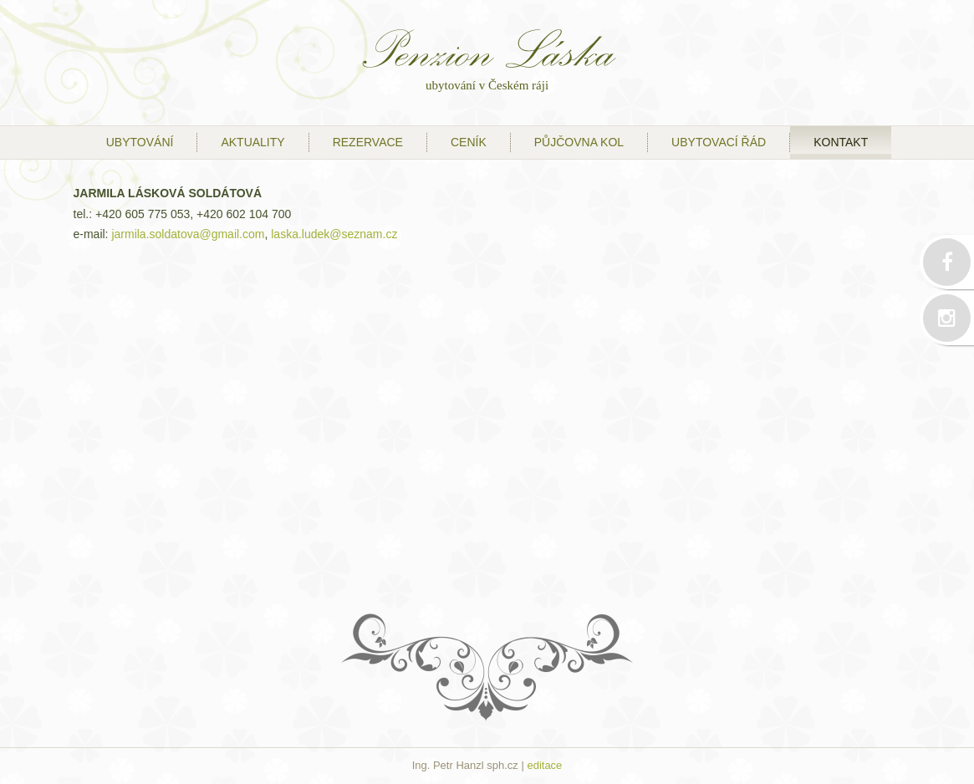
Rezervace (368, 142)
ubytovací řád (718, 142)
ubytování (140, 142)
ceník (469, 142)
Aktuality (252, 142)
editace (544, 765)
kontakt (840, 142)
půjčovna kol (579, 142)
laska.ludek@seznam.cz (334, 234)
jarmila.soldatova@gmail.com (187, 234)
